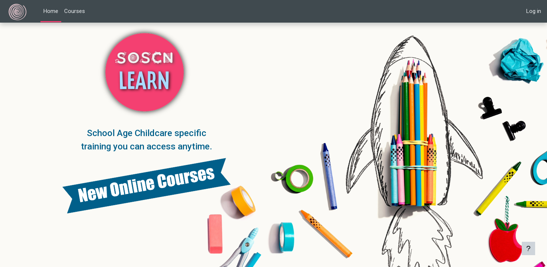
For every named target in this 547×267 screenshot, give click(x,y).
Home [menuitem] (50, 11)
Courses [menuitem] (74, 11)
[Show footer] (528, 248)
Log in (533, 11)
